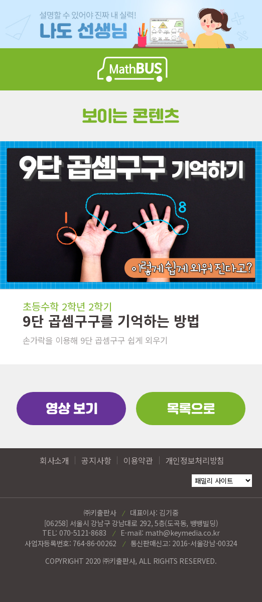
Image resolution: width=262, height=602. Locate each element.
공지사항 (96, 460)
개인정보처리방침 (195, 460)
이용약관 (138, 460)
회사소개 (54, 460)
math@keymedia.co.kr (182, 533)
